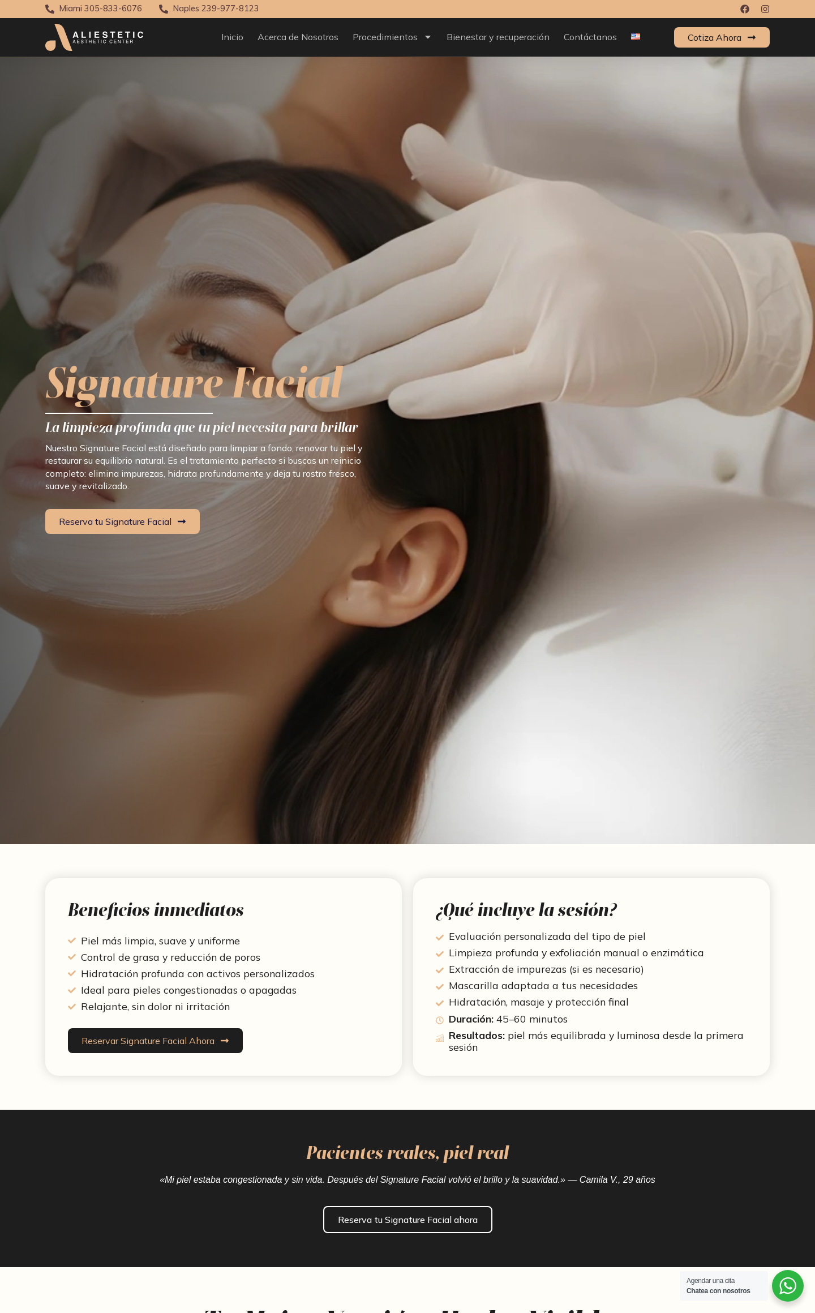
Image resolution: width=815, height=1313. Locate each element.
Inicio (232, 36)
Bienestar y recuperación (498, 36)
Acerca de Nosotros (298, 36)
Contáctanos (590, 36)
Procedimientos (392, 37)
